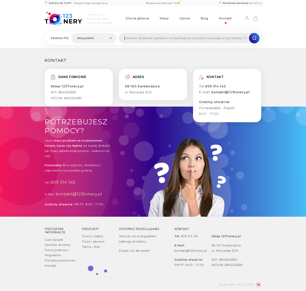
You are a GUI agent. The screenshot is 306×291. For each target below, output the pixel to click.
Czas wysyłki (54, 240)
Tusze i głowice (93, 241)
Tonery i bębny (92, 236)
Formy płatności (57, 250)
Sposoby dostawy (58, 245)
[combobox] (94, 38)
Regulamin (53, 255)
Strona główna (137, 18)
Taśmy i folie (91, 247)
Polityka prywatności (60, 260)
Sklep (164, 18)
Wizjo (242, 284)
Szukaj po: (60, 38)
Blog (204, 18)
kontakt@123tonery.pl (230, 92)
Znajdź (124, 250)
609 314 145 (215, 86)
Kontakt (225, 18)
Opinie (184, 18)
